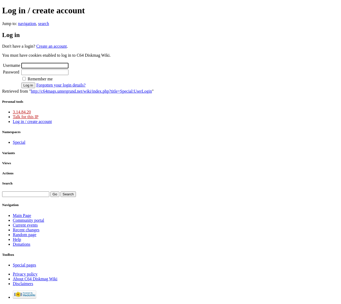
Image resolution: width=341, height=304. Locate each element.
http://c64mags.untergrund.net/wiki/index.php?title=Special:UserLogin (91, 91)
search (43, 23)
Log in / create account (32, 121)
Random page (24, 234)
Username (11, 65)
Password (11, 72)
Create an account (51, 46)
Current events (25, 225)
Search (7, 183)
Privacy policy (25, 274)
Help (17, 239)
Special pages (24, 265)
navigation (27, 23)
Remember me (40, 79)
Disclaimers (23, 283)
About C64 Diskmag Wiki (35, 279)
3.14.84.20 (22, 112)
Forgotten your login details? (61, 85)
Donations (21, 244)
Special (19, 142)
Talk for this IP (25, 116)
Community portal (28, 220)
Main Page (22, 215)
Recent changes (26, 230)
